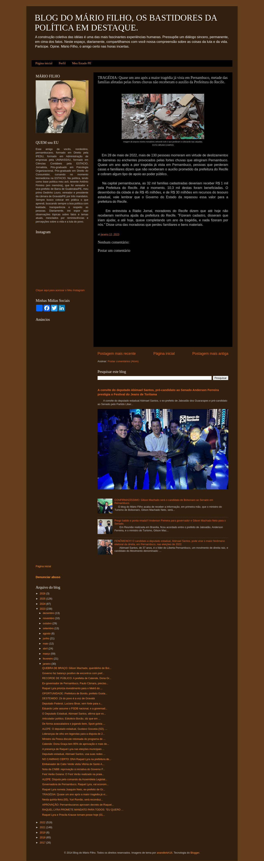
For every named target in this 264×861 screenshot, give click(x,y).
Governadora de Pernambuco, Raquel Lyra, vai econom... (75, 784)
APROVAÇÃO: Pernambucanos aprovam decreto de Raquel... (78, 804)
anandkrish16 (164, 852)
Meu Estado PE (81, 63)
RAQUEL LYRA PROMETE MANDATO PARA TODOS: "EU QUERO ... (82, 809)
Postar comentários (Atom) (123, 361)
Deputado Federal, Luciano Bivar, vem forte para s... (72, 703)
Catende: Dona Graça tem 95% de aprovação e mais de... (75, 744)
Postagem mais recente (117, 353)
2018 (43, 837)
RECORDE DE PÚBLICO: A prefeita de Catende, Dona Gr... (76, 678)
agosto (47, 633)
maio (46, 643)
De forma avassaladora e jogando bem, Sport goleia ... (73, 723)
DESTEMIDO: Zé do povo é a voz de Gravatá (68, 698)
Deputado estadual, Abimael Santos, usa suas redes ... (73, 754)
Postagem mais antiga (210, 353)
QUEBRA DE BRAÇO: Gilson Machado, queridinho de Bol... (76, 668)
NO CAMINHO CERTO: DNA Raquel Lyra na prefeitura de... (76, 759)
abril (45, 648)
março (47, 653)
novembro (49, 618)
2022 (43, 822)
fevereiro (48, 658)
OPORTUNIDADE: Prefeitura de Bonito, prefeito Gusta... (74, 693)
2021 (43, 827)
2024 (43, 603)
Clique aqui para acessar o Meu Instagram (60, 290)
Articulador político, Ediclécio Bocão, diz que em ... (71, 718)
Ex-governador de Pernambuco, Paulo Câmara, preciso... (75, 683)
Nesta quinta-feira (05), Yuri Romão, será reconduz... (72, 799)
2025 (43, 598)
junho (46, 638)
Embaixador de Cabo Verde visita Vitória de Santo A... (73, 764)
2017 (43, 842)
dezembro (49, 613)
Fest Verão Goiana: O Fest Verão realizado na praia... (73, 774)
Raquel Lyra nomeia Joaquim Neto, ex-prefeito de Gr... (73, 789)
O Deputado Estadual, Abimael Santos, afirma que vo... (74, 713)
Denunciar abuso (48, 577)
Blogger (194, 852)
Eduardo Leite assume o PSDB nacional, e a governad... (74, 708)
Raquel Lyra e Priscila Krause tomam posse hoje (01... (73, 814)
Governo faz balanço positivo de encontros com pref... (73, 673)
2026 (43, 593)
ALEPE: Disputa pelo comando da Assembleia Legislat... (74, 779)
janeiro (47, 663)
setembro (48, 628)
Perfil (62, 63)
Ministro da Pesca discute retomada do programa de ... (73, 739)
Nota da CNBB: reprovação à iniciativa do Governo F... (73, 769)
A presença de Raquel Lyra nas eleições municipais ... (73, 749)
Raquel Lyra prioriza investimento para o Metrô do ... (72, 688)
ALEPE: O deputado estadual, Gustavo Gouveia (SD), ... (74, 728)
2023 (43, 608)
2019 (43, 832)
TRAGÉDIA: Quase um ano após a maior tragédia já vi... (74, 794)
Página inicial (43, 63)
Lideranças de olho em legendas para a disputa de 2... (73, 733)
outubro (47, 623)
